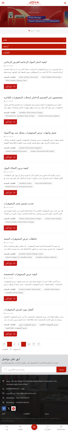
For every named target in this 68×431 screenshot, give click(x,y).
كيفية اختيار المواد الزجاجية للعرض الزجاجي (25, 62)
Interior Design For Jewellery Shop (19, 257)
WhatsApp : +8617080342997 (17, 398)
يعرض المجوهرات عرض (27, 324)
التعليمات (26, 413)
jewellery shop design (14, 292)
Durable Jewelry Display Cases (31, 254)
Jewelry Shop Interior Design (30, 218)
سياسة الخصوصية (54, 418)
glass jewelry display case (16, 80)
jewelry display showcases (16, 151)
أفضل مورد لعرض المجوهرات (18, 309)
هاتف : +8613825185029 (15, 388)
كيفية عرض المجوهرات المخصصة (20, 274)
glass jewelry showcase (28, 77)
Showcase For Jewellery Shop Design (20, 116)
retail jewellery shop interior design (20, 222)
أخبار (3, 413)
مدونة (47, 413)
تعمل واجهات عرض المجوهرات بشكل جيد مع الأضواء (30, 132)
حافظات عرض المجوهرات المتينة (20, 238)
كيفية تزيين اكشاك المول (16, 168)
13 (29, 344)
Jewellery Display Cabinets (46, 257)
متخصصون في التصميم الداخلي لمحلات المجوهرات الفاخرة (33, 97)
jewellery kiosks (25, 183)
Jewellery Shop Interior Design (30, 112)
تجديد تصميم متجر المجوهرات (19, 203)
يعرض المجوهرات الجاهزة (49, 324)
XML (46, 418)
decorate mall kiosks (43, 183)
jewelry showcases (51, 289)
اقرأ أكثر (8, 86)
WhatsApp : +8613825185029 (17, 402)
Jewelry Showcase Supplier (48, 116)
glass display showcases (51, 77)
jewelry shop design (53, 218)
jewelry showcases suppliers (30, 147)
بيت (30, 30)
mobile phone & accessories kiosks (19, 186)
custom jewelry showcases (29, 289)
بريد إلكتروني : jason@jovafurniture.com (21, 393)
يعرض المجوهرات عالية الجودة (16, 328)
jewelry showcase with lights (42, 151)
